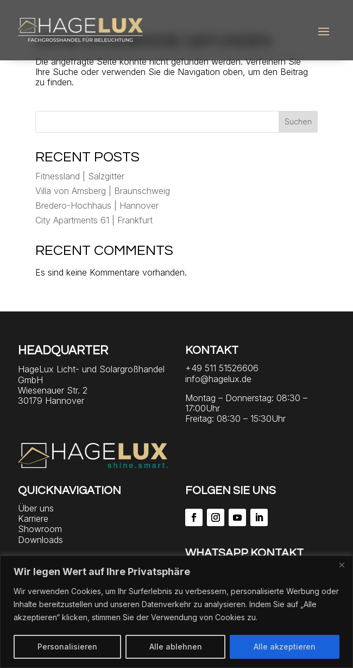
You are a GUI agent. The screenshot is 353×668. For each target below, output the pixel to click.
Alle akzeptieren (285, 646)
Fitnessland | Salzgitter (79, 176)
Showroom (40, 528)
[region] (176, 611)
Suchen (298, 121)
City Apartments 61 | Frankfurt (94, 220)
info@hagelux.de (218, 378)
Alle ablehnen (175, 646)
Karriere (33, 518)
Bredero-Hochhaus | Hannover (97, 205)
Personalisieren (67, 646)
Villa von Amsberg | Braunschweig (102, 190)
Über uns (36, 508)
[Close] (341, 564)
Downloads (40, 539)
